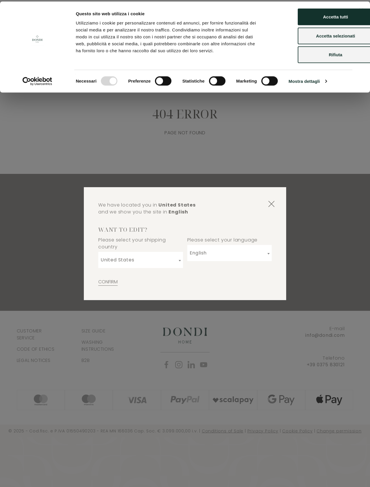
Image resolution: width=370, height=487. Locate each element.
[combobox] (140, 260)
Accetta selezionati (306, 34)
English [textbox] (198, 253)
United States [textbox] (117, 259)
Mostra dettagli (304, 79)
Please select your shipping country (132, 243)
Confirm (108, 281)
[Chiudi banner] (361, 9)
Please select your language (222, 240)
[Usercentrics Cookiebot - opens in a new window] (37, 79)
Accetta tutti (307, 15)
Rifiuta (307, 53)
